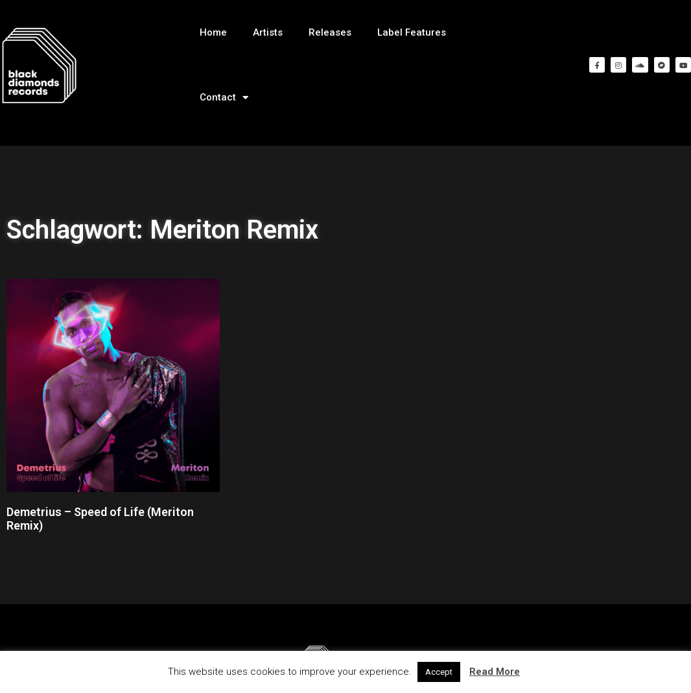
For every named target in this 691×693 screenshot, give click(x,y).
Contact (224, 97)
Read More (494, 671)
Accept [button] (438, 672)
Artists (268, 32)
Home (213, 32)
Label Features (411, 32)
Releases (330, 32)
